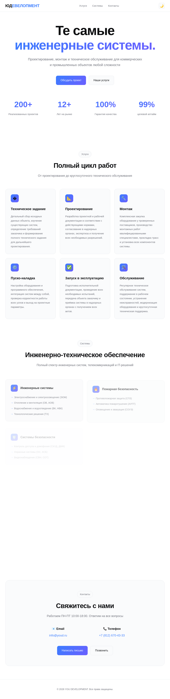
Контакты (113, 5)
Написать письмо (72, 650)
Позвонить (101, 650)
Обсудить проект (71, 80)
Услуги (83, 5)
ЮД (22, 5)
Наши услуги (101, 80)
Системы (97, 5)
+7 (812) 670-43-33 (112, 635)
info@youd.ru (58, 635)
